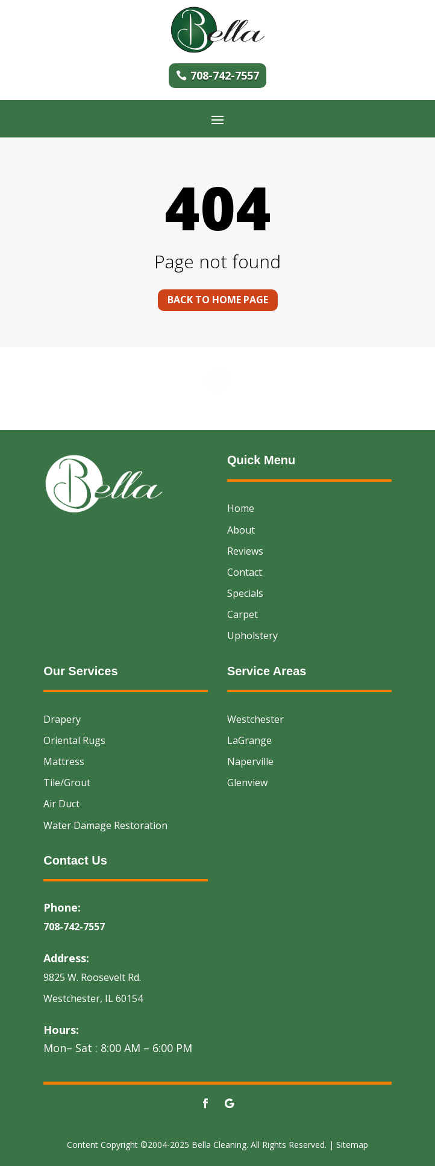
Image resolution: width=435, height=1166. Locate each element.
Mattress (63, 761)
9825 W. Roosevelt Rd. (92, 977)
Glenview (247, 782)
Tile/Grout (66, 782)
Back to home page (217, 299)
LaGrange (249, 740)
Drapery (62, 719)
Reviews (245, 551)
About (241, 530)
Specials (245, 593)
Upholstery (252, 635)
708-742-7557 (224, 75)
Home (240, 508)
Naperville (250, 761)
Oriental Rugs (74, 740)
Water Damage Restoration (105, 825)
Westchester (255, 719)
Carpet (242, 614)
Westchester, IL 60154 (93, 998)
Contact (244, 572)
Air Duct (61, 803)
